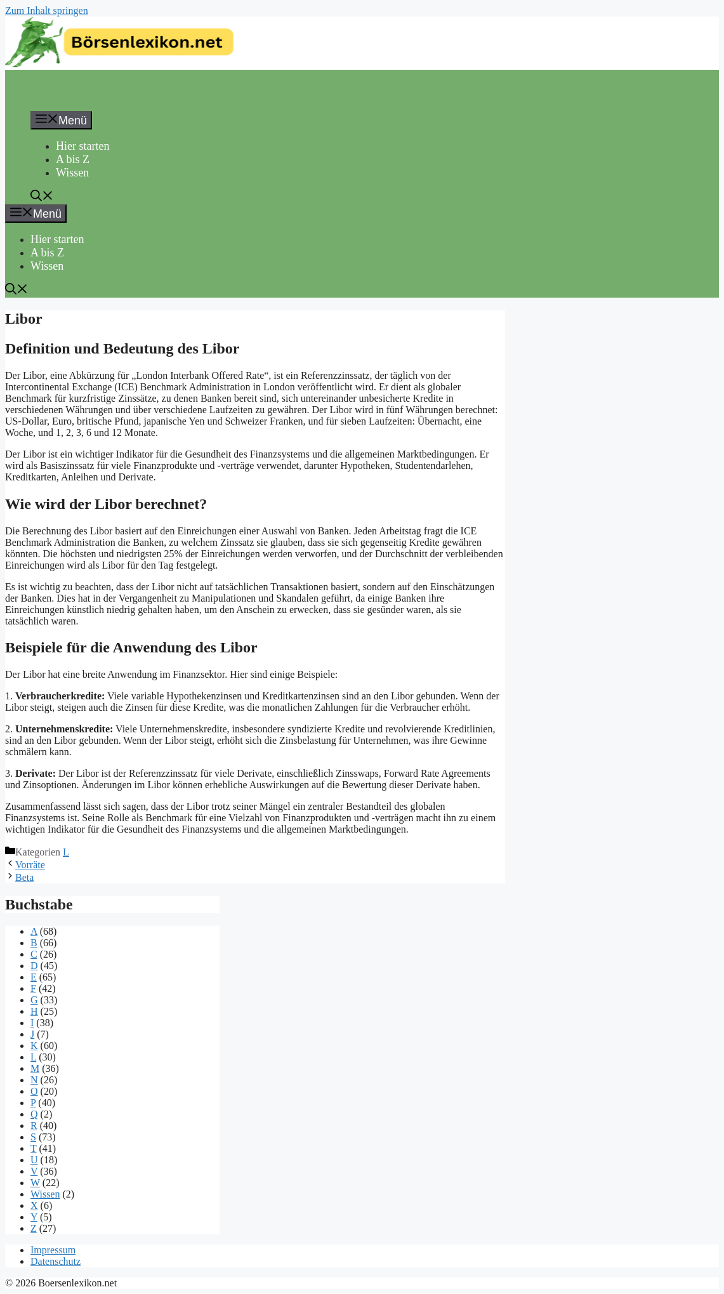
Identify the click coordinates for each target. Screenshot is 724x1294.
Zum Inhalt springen (46, 10)
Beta (24, 877)
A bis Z (72, 159)
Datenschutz (55, 1261)
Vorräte (30, 864)
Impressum (53, 1249)
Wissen (72, 172)
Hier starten (82, 146)
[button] (41, 197)
